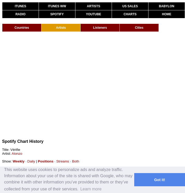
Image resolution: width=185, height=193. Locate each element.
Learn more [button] (91, 189)
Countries (22, 27)
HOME (166, 14)
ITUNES (20, 6)
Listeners (100, 27)
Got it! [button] (159, 180)
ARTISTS (93, 6)
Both (75, 161)
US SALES (130, 6)
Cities (139, 27)
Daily (31, 161)
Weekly (19, 161)
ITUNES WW (57, 6)
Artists (61, 27)
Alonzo (17, 153)
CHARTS (130, 14)
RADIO (21, 14)
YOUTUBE (93, 14)
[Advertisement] (48, 85)
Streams (62, 161)
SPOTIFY (56, 14)
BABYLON (166, 6)
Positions (45, 161)
